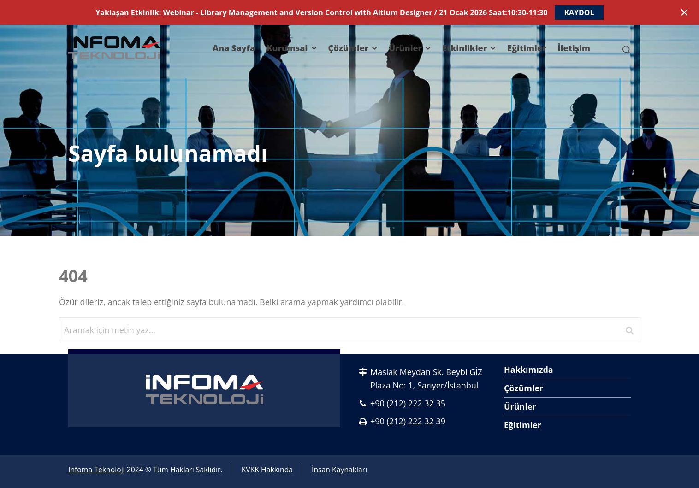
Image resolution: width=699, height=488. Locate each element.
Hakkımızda (528, 369)
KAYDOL (579, 12)
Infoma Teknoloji (96, 469)
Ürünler (520, 406)
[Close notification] (684, 12)
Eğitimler (522, 424)
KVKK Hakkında (267, 469)
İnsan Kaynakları (339, 469)
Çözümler (523, 388)
